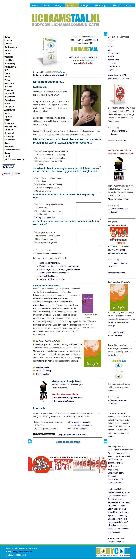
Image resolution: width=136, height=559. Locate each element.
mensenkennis (114, 66)
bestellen (118, 335)
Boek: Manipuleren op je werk (52, 292)
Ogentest (112, 476)
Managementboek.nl (56, 75)
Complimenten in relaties (118, 453)
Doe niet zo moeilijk (117, 75)
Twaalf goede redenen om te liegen (54, 286)
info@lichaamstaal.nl (83, 439)
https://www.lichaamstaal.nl (79, 435)
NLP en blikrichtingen (48, 289)
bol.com (37, 75)
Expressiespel (114, 469)
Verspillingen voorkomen (118, 512)
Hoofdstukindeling (43, 384)
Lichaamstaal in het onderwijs (120, 450)
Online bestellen (42, 387)
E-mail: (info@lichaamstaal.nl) (14, 156)
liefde (110, 50)
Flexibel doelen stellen (117, 496)
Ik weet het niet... (115, 483)
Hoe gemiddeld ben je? (118, 522)
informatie (119, 332)
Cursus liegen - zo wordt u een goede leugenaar (60, 283)
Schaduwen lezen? (116, 473)
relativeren (112, 63)
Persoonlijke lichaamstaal (119, 456)
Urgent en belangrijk (116, 505)
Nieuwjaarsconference (117, 525)
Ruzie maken (113, 466)
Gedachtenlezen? (115, 479)
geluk (110, 43)
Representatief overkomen (119, 502)
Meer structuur (114, 532)
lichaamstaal (113, 60)
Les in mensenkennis (117, 509)
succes (111, 47)
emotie (111, 56)
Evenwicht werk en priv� (119, 492)
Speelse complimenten (117, 519)
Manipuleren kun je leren (118, 199)
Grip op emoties (115, 499)
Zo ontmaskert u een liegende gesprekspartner (59, 279)
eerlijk (110, 40)
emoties (54, 312)
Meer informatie (42, 381)
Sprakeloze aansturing (117, 515)
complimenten (114, 53)
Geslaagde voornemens (118, 529)
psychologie (113, 70)
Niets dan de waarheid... (49, 276)
